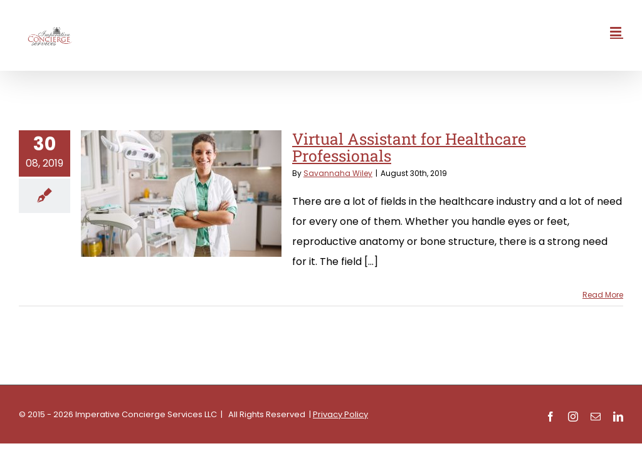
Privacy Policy (340, 414)
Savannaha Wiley (337, 173)
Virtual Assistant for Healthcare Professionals (409, 147)
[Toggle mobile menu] (616, 31)
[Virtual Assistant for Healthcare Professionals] (181, 193)
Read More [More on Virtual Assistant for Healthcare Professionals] (602, 294)
